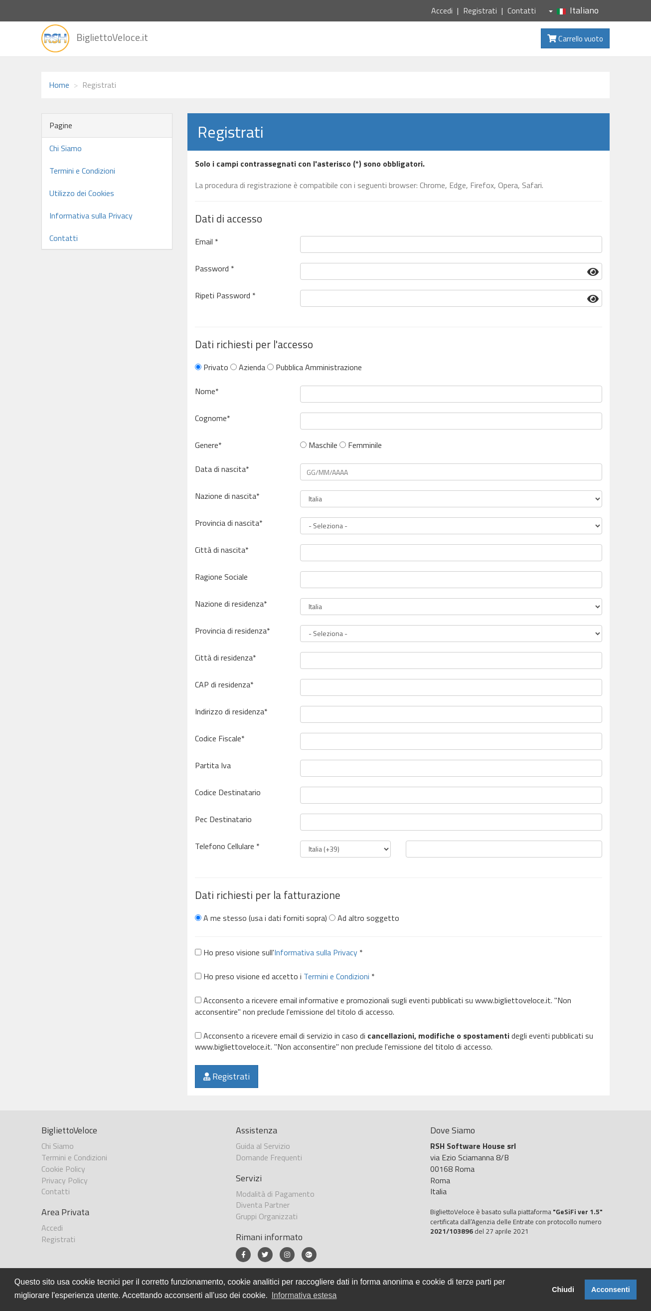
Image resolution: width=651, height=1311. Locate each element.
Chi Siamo (65, 148)
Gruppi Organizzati (267, 1216)
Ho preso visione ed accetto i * (285, 976)
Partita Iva (213, 765)
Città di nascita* (222, 550)
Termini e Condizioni (82, 171)
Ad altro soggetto (364, 918)
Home (59, 85)
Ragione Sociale (221, 577)
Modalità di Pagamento (275, 1194)
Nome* (207, 391)
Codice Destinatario (228, 792)
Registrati (480, 10)
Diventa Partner (263, 1205)
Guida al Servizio (263, 1146)
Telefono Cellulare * (227, 846)
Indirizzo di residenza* (231, 711)
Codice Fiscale (220, 738)
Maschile (318, 445)
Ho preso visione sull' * (279, 952)
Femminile (360, 445)
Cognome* (212, 418)
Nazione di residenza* (231, 604)
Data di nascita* (222, 469)
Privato (211, 367)
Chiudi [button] (563, 1290)
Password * (214, 268)
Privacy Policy (64, 1180)
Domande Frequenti (269, 1157)
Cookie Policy (63, 1169)
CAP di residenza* (224, 684)
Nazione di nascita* (227, 496)
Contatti (521, 10)
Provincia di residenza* (232, 631)
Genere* (208, 445)
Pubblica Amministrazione (314, 367)
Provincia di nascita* (229, 523)
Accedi (442, 10)
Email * (206, 241)
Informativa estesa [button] (304, 1295)
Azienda (247, 367)
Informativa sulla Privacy (91, 215)
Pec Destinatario (223, 819)
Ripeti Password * (225, 295)
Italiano (574, 10)
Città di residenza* (225, 657)
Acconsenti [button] (610, 1290)
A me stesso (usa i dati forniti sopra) (261, 918)
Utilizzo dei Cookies (81, 193)
